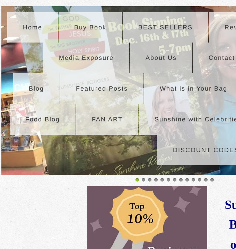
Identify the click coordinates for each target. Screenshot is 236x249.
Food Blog (42, 119)
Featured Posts (102, 88)
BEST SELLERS (165, 27)
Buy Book (90, 27)
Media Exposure (86, 57)
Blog (36, 88)
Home (32, 27)
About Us (161, 57)
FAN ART (107, 119)
